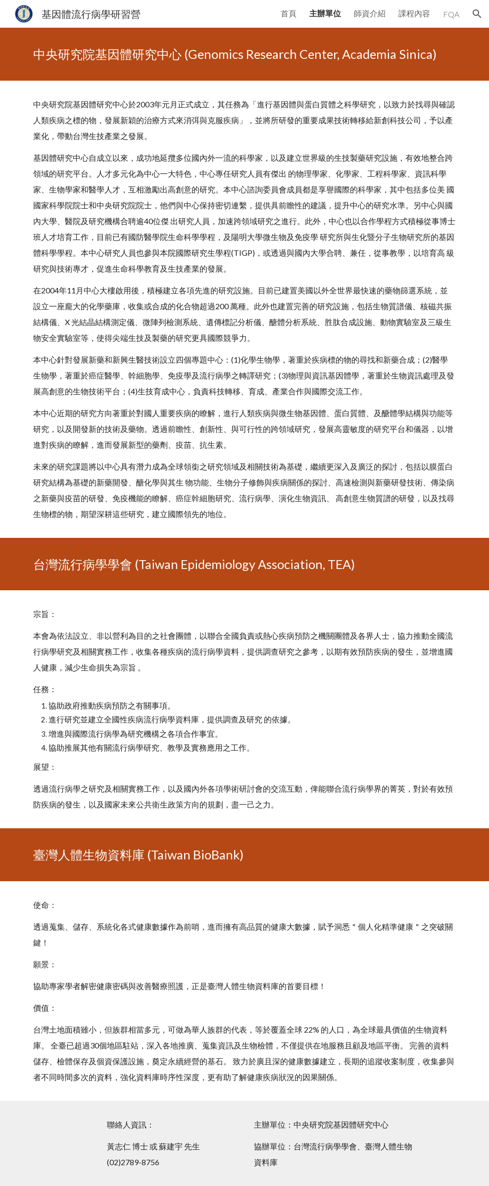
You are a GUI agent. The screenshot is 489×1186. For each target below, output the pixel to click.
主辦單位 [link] (325, 13)
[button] (477, 14)
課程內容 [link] (414, 13)
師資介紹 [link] (370, 13)
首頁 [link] (288, 13)
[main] (244, 54)
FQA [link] (451, 14)
